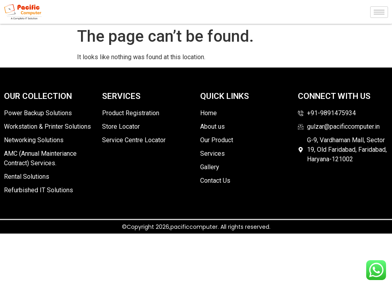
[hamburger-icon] (379, 12)
